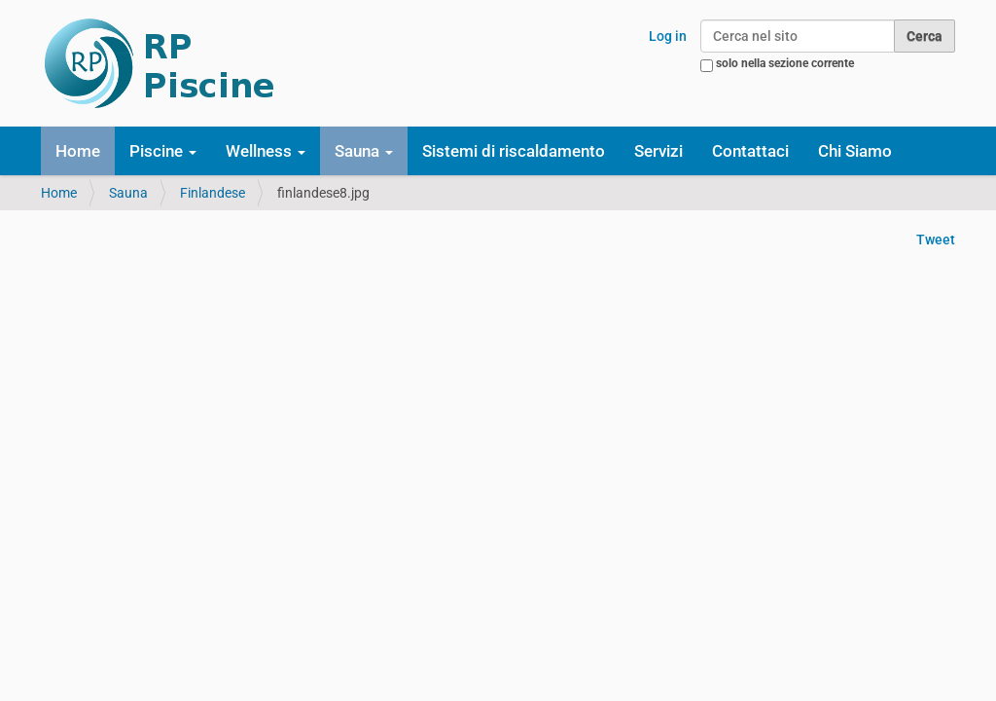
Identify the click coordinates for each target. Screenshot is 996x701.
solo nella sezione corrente (785, 63)
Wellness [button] (265, 151)
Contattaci (750, 151)
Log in (668, 36)
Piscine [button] (162, 151)
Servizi (658, 151)
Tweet (935, 239)
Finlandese (212, 193)
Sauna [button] (364, 151)
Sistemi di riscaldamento (513, 151)
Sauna (128, 193)
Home (77, 151)
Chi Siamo (855, 151)
